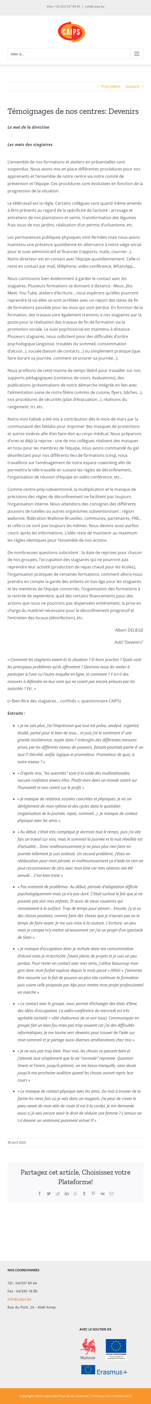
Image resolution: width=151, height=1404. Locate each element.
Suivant (132, 86)
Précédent (111, 86)
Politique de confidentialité (112, 1396)
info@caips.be (95, 6)
